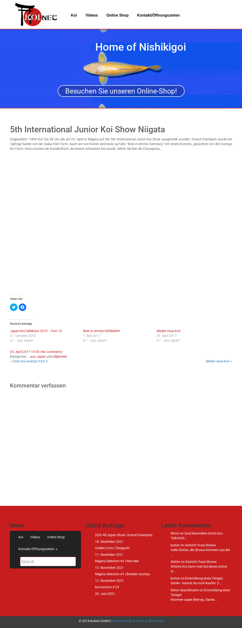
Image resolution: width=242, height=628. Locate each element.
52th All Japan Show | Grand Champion (123, 535)
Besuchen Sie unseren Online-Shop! (121, 91)
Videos (92, 15)
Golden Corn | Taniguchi (112, 548)
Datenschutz (140, 621)
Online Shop (117, 15)
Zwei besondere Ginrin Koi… (204, 533)
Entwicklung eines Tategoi (204, 578)
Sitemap (157, 621)
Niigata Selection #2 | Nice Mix (117, 561)
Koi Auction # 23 (107, 587)
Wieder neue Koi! (168, 331)
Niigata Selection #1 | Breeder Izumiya (122, 574)
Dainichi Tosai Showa (200, 545)
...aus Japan (36, 356)
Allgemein (60, 356)
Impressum (120, 621)
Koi (74, 15)
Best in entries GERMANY (101, 331)
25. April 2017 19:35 (24, 352)
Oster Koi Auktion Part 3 (30, 361)
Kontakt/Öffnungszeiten (158, 15)
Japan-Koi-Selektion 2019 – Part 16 (36, 331)
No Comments (51, 352)
